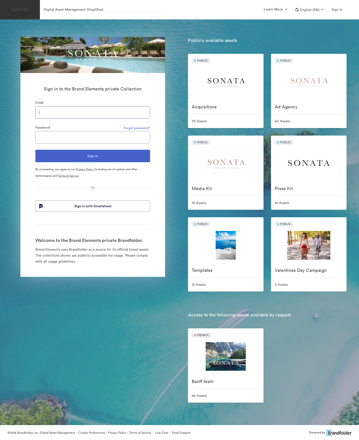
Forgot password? (137, 128)
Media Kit (202, 188)
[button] (309, 9)
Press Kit (284, 188)
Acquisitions (204, 107)
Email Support (180, 433)
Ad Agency (286, 107)
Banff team (202, 381)
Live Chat (161, 433)
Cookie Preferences (91, 433)
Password (42, 127)
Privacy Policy (85, 169)
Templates (202, 270)
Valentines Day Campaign (301, 270)
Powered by (330, 432)
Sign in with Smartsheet (74, 206)
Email (39, 102)
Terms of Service (68, 176)
